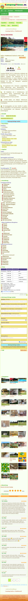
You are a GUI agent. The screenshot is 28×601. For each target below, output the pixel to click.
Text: (2, 326)
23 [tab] (20, 52)
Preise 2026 (18, 22)
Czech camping (10, 595)
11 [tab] (22, 50)
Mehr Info (24, 2)
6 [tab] (12, 50)
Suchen (10, 11)
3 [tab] (6, 50)
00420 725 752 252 (10, 116)
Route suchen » (22, 57)
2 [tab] (4, 50)
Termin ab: (3, 318)
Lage (8, 25)
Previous (1, 45)
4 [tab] (8, 50)
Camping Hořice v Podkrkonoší (13, 31)
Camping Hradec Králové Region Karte (8, 19)
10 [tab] (20, 50)
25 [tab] (24, 52)
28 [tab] (14, 54)
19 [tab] (12, 52)
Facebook (23, 595)
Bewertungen (5, 597)
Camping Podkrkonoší (5, 18)
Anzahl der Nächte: (5, 322)
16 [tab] (6, 52)
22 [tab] (18, 52)
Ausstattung (11, 22)
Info (9, 597)
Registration (18, 597)
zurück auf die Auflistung (11, 29)
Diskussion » (5, 586)
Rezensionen (14, 25)
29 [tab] (16, 54)
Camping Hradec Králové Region (7, 16)
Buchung (3, 25)
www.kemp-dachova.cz (6, 118)
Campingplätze (17, 595)
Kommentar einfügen (14, 496)
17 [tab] (8, 52)
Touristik (14, 168)
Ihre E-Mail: (3, 340)
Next (26, 45)
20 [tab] (14, 52)
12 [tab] (24, 50)
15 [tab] (4, 52)
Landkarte (4, 14)
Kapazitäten (3, 22)
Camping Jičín (16, 16)
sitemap (23, 597)
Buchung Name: (4, 336)
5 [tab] (10, 50)
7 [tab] (14, 50)
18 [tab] (10, 52)
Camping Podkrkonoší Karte (21, 19)
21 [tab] (16, 52)
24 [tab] (22, 52)
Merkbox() (19, 11)
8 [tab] (16, 50)
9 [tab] (18, 50)
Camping (4, 595)
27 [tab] (12, 54)
